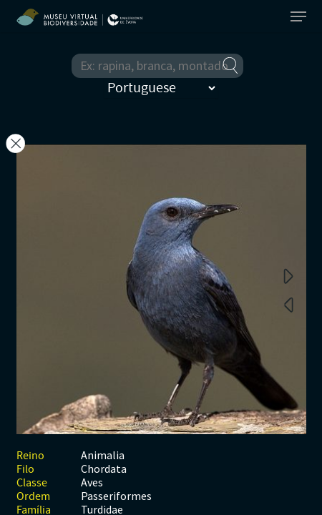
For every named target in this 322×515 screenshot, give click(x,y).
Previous (288, 304)
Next (288, 275)
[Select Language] (161, 88)
